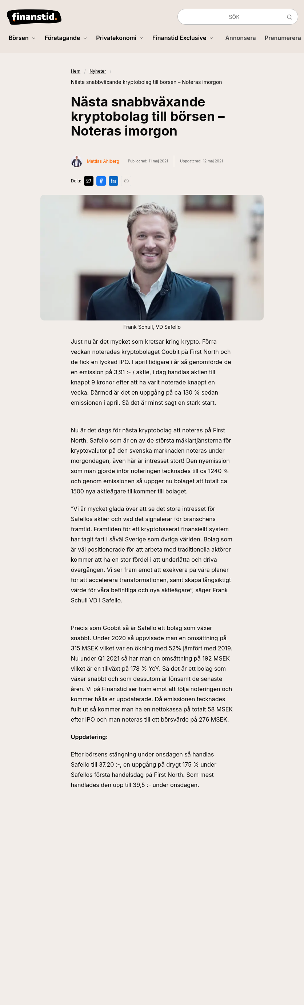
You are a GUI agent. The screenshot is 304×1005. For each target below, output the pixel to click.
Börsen (22, 37)
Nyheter (97, 71)
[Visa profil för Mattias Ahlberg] (95, 161)
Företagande (66, 37)
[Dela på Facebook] (101, 181)
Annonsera (240, 37)
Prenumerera (283, 37)
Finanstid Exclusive (182, 37)
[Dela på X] (88, 181)
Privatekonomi (120, 37)
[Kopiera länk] (126, 181)
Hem (75, 71)
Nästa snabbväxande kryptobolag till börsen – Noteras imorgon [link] (146, 82)
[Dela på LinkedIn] (113, 181)
